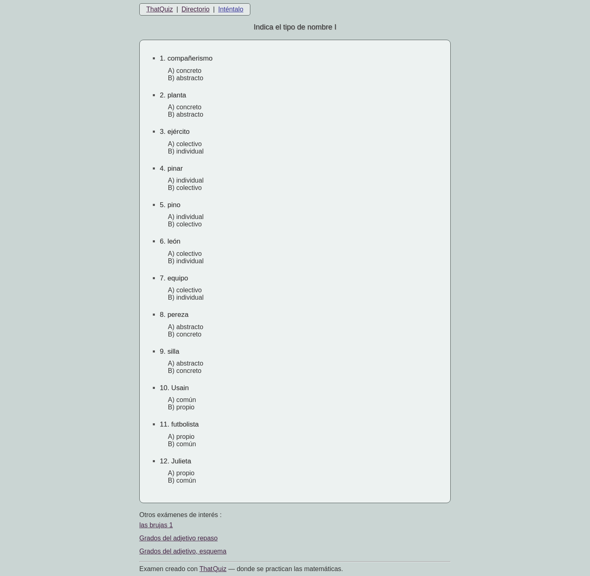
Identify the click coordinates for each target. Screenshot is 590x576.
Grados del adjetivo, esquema (183, 551)
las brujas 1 (156, 525)
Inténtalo (230, 9)
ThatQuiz (159, 9)
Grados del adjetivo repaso (178, 538)
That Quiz (213, 568)
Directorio (195, 9)
